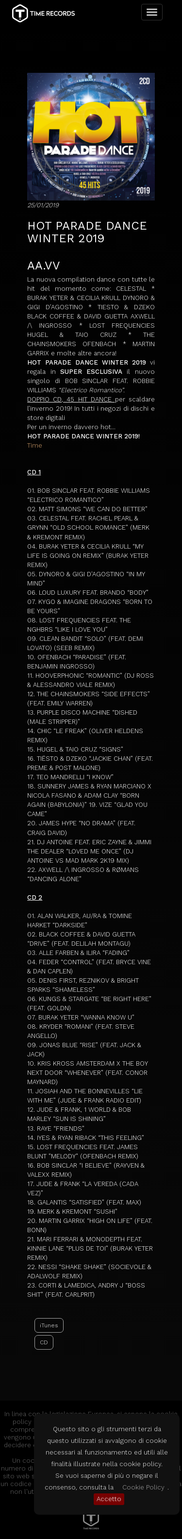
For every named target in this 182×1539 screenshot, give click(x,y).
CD (44, 1342)
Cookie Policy (143, 1487)
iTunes (49, 1325)
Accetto (109, 1499)
